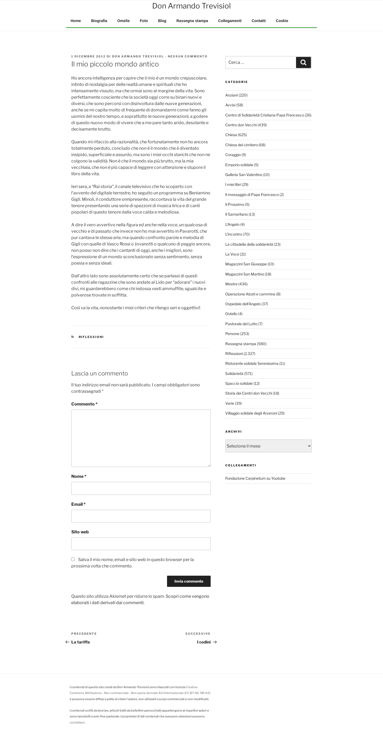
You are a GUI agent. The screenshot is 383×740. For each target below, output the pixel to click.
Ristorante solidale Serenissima (251, 363)
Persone (232, 333)
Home (76, 21)
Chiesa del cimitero (241, 145)
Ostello (231, 313)
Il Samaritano (236, 214)
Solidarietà (234, 373)
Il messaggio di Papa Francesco (252, 194)
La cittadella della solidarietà (249, 244)
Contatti (259, 21)
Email (78, 504)
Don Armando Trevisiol (138, 56)
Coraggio (233, 154)
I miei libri (233, 184)
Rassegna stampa (192, 21)
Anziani (231, 95)
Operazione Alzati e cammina (250, 294)
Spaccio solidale (239, 383)
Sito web (80, 531)
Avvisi (230, 105)
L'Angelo (232, 224)
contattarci (77, 722)
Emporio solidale (239, 164)
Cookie (282, 21)
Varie (229, 403)
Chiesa (231, 134)
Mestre (231, 284)
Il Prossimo (234, 204)
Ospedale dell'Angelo (243, 304)
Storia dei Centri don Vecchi (248, 393)
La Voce (232, 254)
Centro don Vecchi (241, 125)
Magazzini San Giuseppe (246, 264)
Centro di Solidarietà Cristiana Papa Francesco (264, 115)
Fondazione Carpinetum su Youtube (255, 478)
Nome (78, 476)
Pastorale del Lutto (241, 323)
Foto (144, 21)
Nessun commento (188, 56)
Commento (84, 404)
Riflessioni (91, 337)
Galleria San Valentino (243, 174)
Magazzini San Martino (244, 274)
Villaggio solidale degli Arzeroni (251, 413)
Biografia (99, 21)
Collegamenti (230, 21)
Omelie (123, 21)
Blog (162, 21)
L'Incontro (233, 234)
